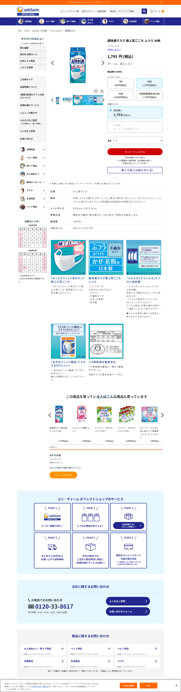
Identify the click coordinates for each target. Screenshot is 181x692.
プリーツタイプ (56, 30)
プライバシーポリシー (41, 686)
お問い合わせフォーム (120, 611)
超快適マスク (70, 30)
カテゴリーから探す (40, 30)
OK (148, 685)
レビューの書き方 (28, 112)
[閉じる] (176, 685)
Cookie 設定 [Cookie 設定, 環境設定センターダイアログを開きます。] (128, 685)
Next (160, 2)
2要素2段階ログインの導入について (32, 96)
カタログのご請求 (31, 122)
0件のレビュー (114, 49)
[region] (90, 685)
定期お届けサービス (29, 105)
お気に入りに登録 (96, 91)
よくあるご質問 (27, 131)
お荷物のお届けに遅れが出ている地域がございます (90, 2)
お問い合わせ (26, 138)
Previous (21, 2)
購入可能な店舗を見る (135, 170)
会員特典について (28, 86)
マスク (26, 30)
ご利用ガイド (26, 79)
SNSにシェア (102, 91)
